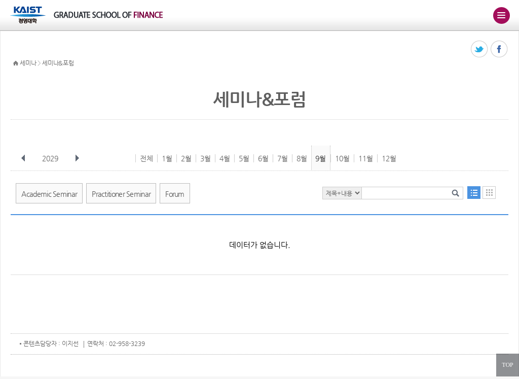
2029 (51, 158)
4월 (224, 158)
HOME (15, 63)
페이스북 (499, 49)
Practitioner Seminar (121, 194)
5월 (244, 158)
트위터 (480, 49)
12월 (389, 158)
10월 (342, 158)
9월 (320, 158)
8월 (301, 158)
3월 (205, 158)
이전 (23, 158)
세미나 (28, 62)
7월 (282, 158)
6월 (263, 158)
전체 (146, 158)
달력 (489, 192)
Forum (174, 194)
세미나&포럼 (57, 62)
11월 (365, 158)
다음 (77, 158)
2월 (186, 158)
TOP (507, 364)
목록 (473, 192)
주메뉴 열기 (501, 15)
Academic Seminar (49, 194)
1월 (167, 158)
